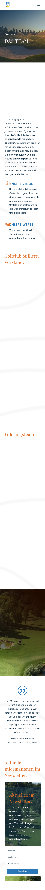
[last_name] (22, 857)
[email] (22, 863)
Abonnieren (22, 871)
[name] (22, 850)
